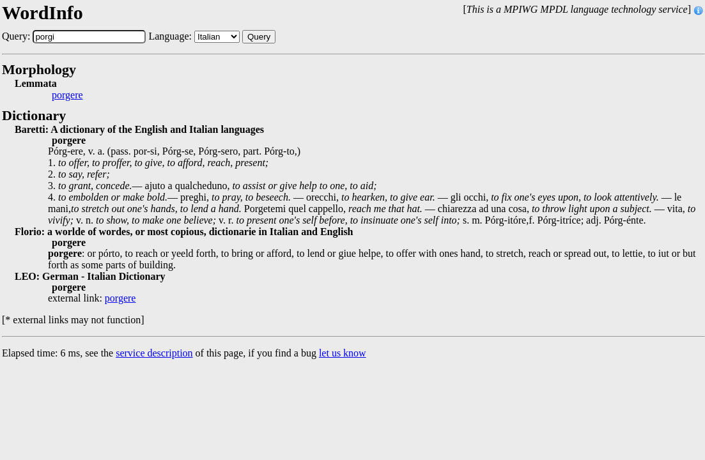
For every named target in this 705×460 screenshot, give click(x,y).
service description (154, 353)
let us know (342, 353)
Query (258, 37)
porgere (67, 95)
